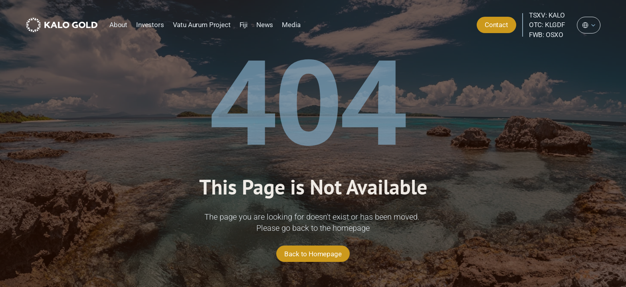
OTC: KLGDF (547, 25)
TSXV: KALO (547, 15)
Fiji (244, 25)
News (264, 25)
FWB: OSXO (546, 35)
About (118, 25)
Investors (150, 25)
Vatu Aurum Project (202, 25)
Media (291, 25)
